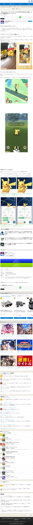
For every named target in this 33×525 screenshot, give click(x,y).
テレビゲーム (27, 295)
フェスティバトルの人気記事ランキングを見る (7, 419)
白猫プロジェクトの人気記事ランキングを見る (7, 411)
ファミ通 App (3, 2)
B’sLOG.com (16, 519)
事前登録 (13, 8)
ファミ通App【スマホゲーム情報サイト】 (6, 6)
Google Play (16, 265)
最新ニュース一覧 (16, 6)
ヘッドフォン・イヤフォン (5, 295)
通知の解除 (23, 518)
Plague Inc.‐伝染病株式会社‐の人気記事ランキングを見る (8, 428)
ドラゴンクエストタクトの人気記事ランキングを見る (8, 424)
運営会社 (11, 518)
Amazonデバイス (20, 295)
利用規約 (8, 518)
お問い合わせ (4, 518)
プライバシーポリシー (17, 518)
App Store (16, 261)
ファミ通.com (28, 518)
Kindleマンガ (14, 295)
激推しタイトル (18, 8)
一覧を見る (30, 293)
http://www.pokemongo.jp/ (9, 272)
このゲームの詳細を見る (9, 255)
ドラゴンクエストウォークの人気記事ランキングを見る (8, 407)
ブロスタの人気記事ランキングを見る (6, 415)
